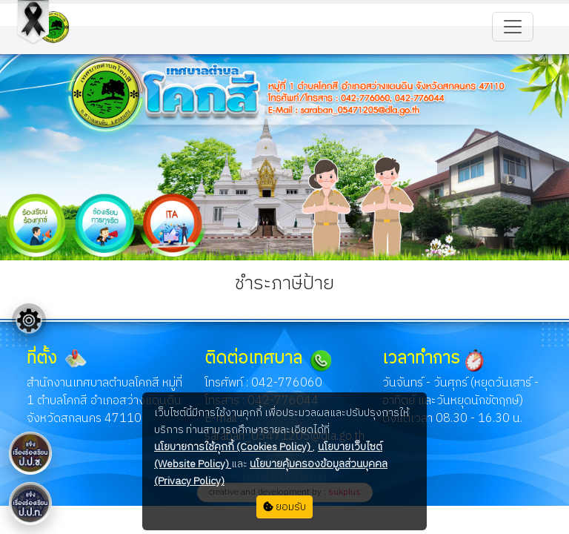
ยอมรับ (284, 506)
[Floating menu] (29, 320)
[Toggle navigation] (512, 27)
